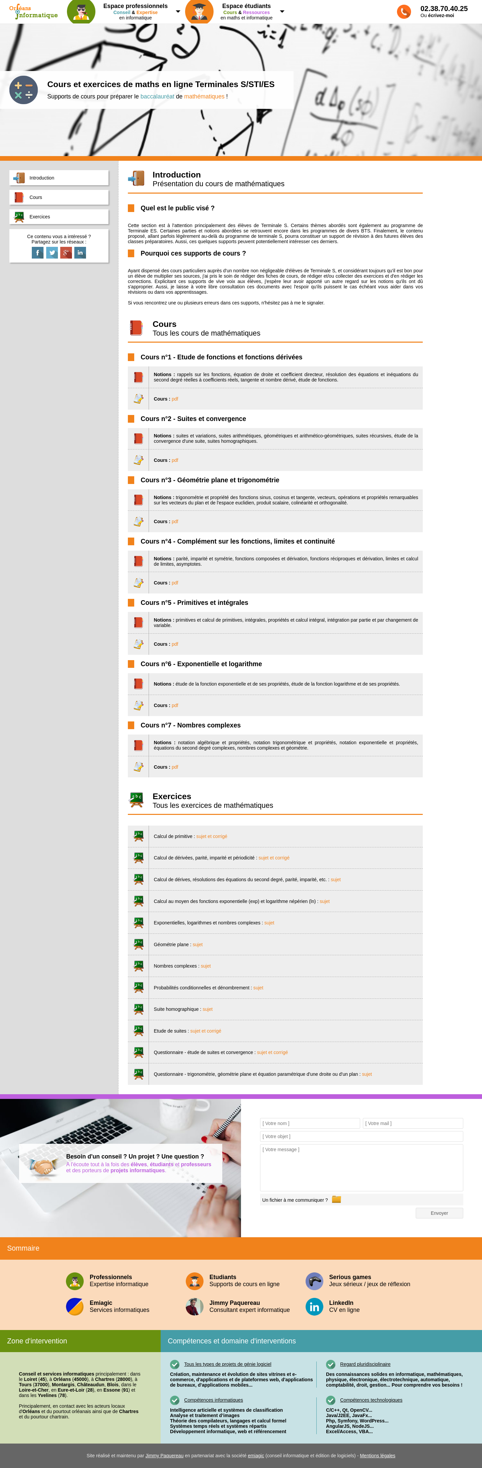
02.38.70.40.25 (444, 8)
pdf (175, 399)
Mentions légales (377, 1455)
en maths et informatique (232, 11)
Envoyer (439, 1213)
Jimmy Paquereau (165, 1455)
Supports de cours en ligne (241, 1280)
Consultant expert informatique (241, 1306)
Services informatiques (121, 1306)
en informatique (121, 11)
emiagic (256, 1455)
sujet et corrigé (212, 836)
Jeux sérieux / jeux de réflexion (361, 1280)
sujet (336, 879)
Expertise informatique (121, 1280)
